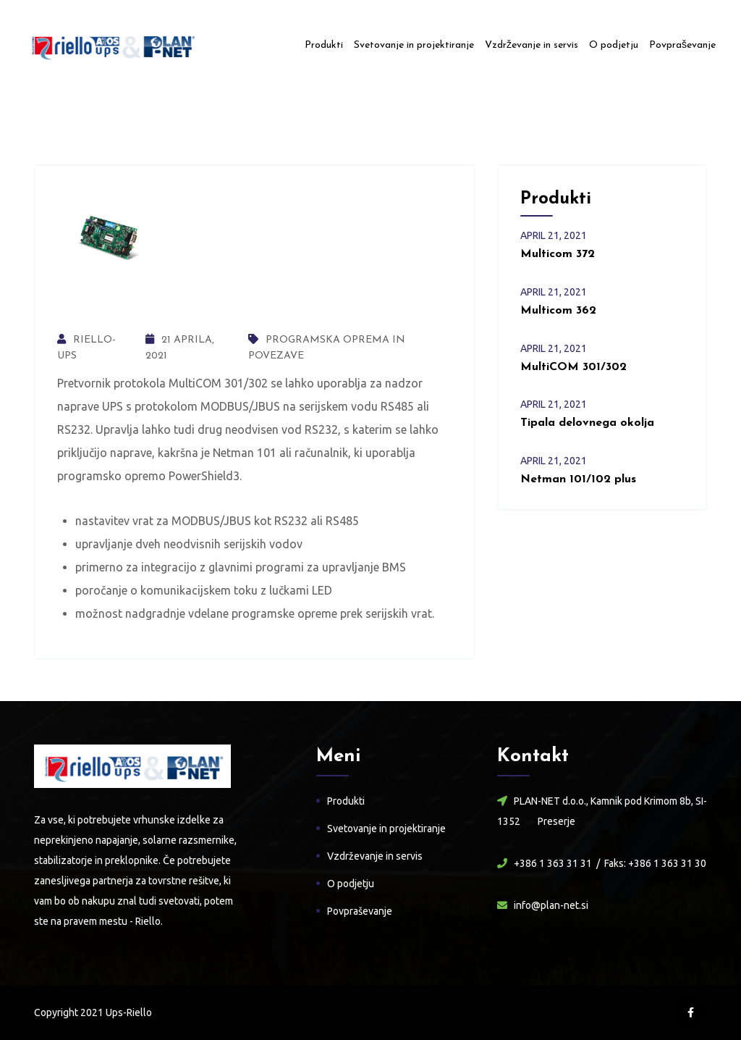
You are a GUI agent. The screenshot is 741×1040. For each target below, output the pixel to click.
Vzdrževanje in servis (531, 45)
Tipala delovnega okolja (587, 423)
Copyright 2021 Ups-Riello (93, 1012)
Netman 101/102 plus (578, 479)
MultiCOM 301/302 (573, 367)
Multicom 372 (557, 254)
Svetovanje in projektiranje (414, 45)
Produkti (324, 45)
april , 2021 (553, 235)
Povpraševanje (682, 45)
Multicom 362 (558, 310)
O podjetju (613, 45)
